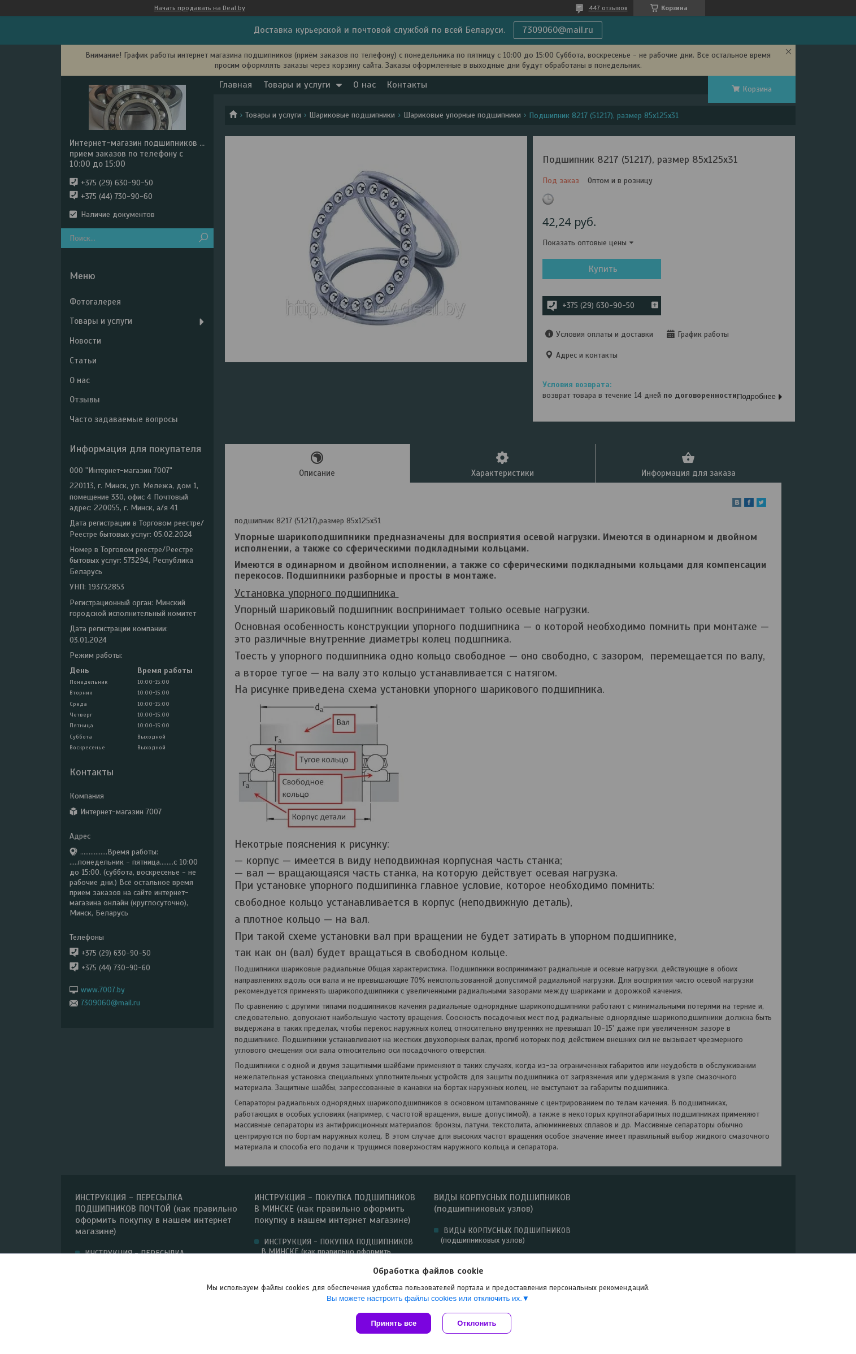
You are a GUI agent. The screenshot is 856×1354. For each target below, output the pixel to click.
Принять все (393, 1323)
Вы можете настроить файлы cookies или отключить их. (424, 1298)
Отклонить (476, 1323)
